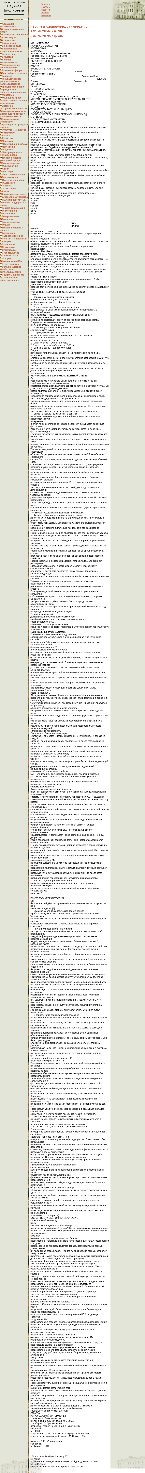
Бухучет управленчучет (8, 60)
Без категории (10, 177)
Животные (8, 95)
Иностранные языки (13, 174)
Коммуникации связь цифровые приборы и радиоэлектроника (13, 114)
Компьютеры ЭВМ (12, 261)
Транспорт (8, 219)
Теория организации (13, 208)
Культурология (10, 264)
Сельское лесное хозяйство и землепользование (10, 269)
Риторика (7, 241)
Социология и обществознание (9, 278)
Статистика (8, 247)
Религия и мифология (14, 238)
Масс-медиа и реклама (14, 144)
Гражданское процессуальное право (13, 90)
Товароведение (10, 216)
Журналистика (10, 166)
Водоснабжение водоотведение (10, 66)
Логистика (7, 138)
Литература (8, 133)
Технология (8, 213)
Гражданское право (13, 87)
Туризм (6, 225)
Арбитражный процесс (15, 34)
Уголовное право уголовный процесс (11, 159)
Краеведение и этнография (9, 120)
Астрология (8, 40)
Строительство (10, 253)
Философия (8, 183)
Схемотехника (10, 255)
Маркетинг (8, 141)
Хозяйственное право (14, 194)
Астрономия (9, 43)
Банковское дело (11, 46)
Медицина (7, 149)
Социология (9, 244)
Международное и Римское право (11, 153)
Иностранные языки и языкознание (13, 101)
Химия (5, 169)
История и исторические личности (13, 107)
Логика (6, 135)
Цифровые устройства (15, 197)
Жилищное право (12, 98)
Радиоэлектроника (12, 236)
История (6, 258)
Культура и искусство (14, 130)
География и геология (14, 73)
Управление (8, 233)
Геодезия (7, 76)
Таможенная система (13, 200)
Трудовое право (11, 163)
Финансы (7, 185)
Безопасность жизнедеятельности (11, 49)
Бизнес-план (9, 54)
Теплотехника (9, 211)
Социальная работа (13, 275)
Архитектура (9, 37)
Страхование (9, 250)
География (8, 171)
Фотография (9, 188)
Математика (8, 147)
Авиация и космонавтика (8, 25)
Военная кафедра (12, 70)
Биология (7, 57)
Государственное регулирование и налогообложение (10, 81)
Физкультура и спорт (14, 180)
